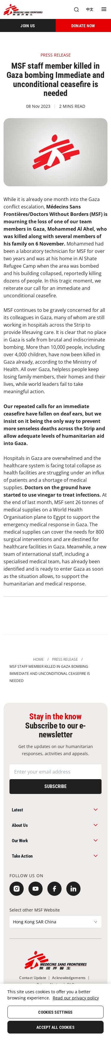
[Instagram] (16, 889)
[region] (55, 1013)
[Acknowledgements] (69, 977)
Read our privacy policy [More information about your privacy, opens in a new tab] (76, 998)
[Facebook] (54, 889)
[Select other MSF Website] (55, 922)
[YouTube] (35, 889)
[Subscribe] (55, 786)
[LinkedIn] (73, 889)
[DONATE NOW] (83, 25)
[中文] (89, 9)
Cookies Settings (55, 1012)
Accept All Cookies (55, 1027)
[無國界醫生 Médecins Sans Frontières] (23, 9)
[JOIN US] (28, 25)
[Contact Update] (32, 977)
